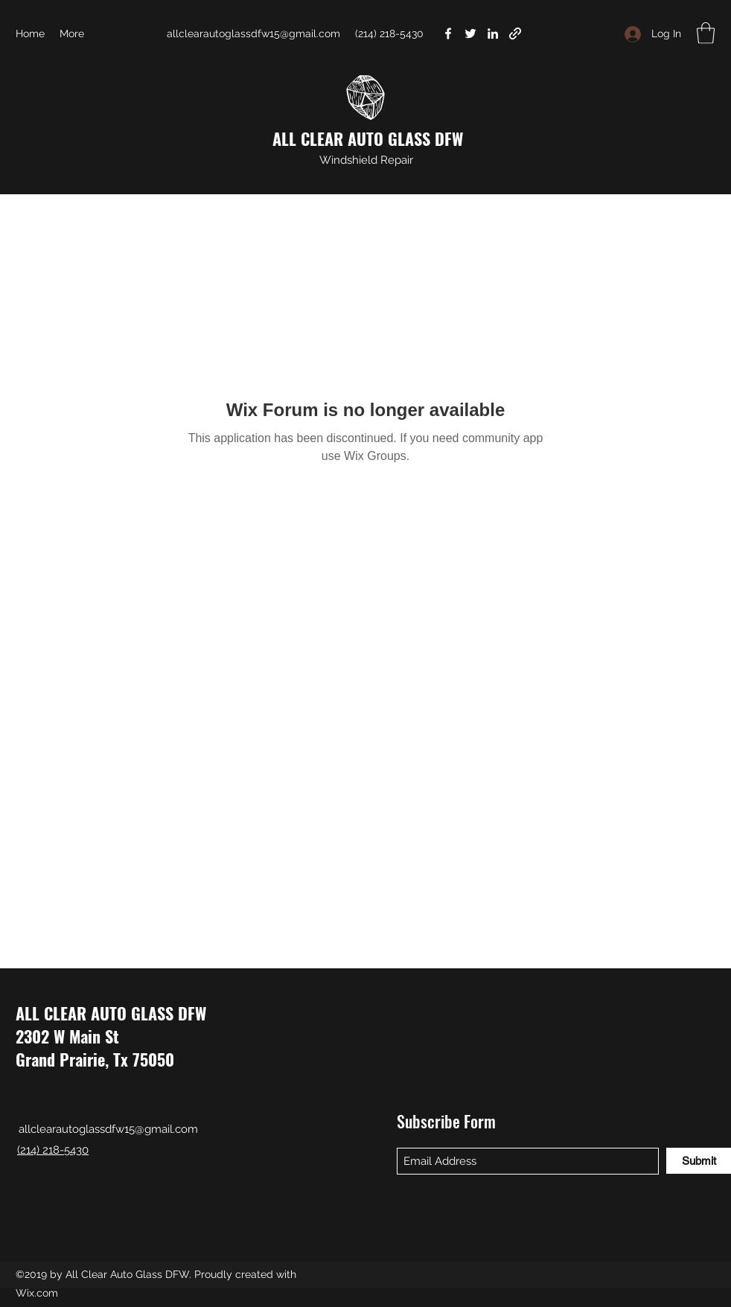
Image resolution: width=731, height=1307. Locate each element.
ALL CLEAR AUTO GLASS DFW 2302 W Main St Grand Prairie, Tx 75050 (111, 1036)
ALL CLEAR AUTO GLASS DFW (367, 138)
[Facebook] (448, 33)
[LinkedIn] (492, 33)
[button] (706, 33)
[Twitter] (470, 33)
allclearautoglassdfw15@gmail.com (253, 33)
